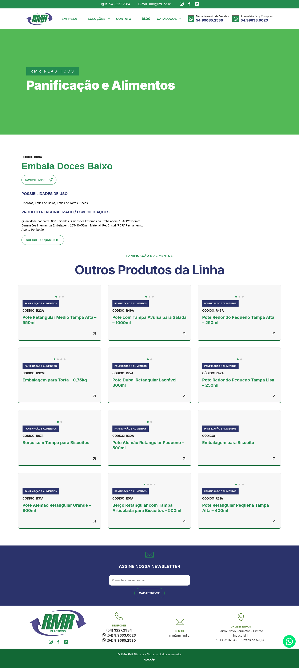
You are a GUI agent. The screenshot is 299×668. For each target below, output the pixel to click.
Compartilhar (39, 180)
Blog (146, 19)
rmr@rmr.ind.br (180, 635)
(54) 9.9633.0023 (119, 635)
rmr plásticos (53, 71)
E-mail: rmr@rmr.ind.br (154, 4)
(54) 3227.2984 (119, 630)
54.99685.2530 (209, 20)
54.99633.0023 (254, 20)
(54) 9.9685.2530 (119, 640)
